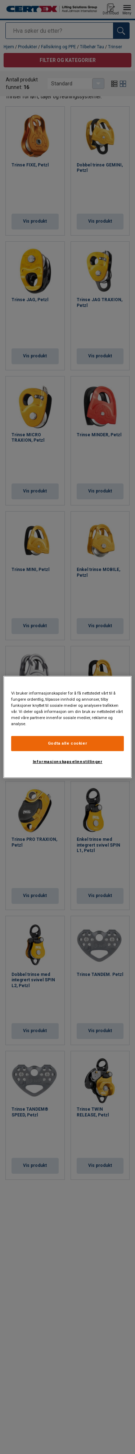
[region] (67, 727)
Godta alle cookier (67, 743)
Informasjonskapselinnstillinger (68, 761)
